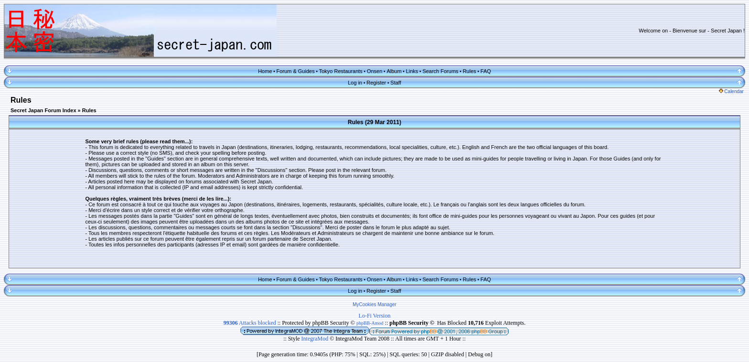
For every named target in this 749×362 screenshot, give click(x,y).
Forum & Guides (296, 71)
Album (393, 71)
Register (376, 82)
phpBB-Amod (370, 323)
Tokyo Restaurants (341, 71)
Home (265, 71)
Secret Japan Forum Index (43, 110)
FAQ (486, 71)
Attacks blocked (250, 322)
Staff (395, 82)
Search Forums (440, 71)
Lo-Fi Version (375, 315)
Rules (469, 71)
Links (412, 71)
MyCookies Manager (374, 304)
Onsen (374, 71)
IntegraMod (315, 338)
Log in (355, 82)
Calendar (731, 91)
